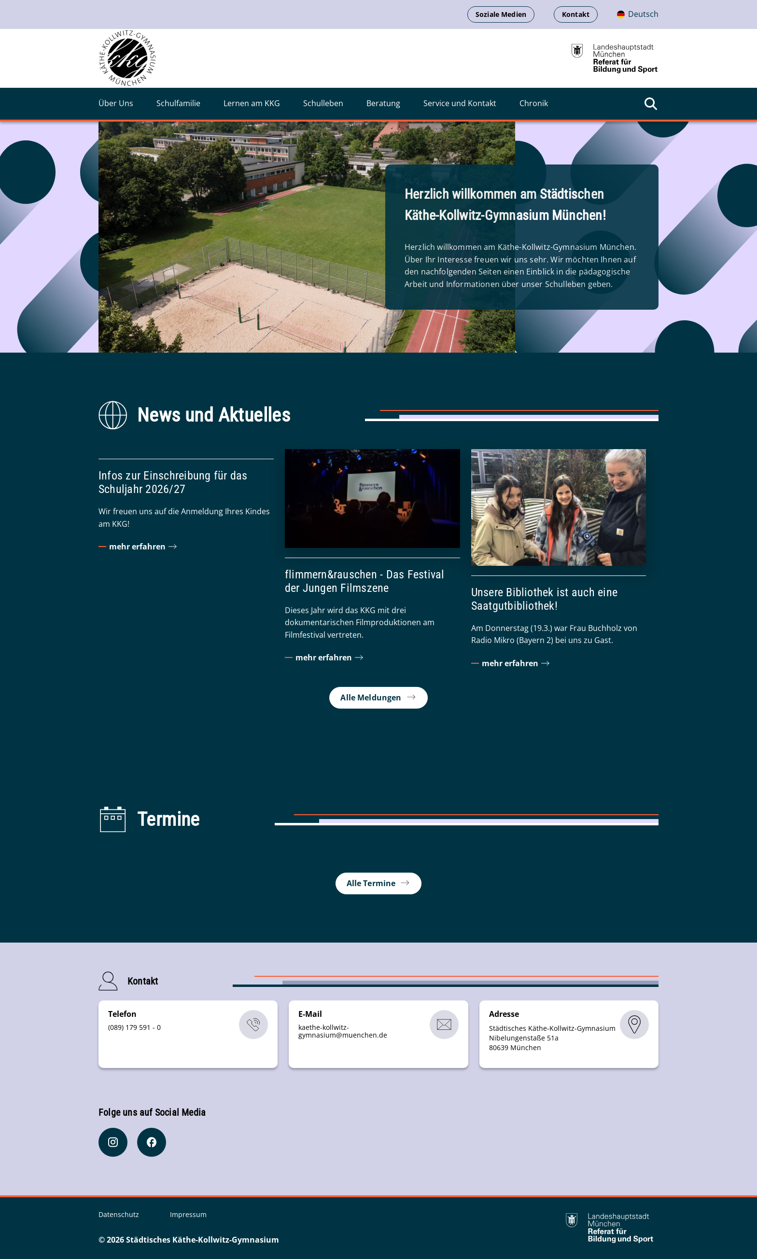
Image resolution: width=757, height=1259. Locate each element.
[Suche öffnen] (651, 103)
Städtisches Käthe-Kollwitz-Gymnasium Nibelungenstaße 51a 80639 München (552, 1038)
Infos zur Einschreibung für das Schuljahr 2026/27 (172, 482)
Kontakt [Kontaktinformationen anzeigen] (575, 14)
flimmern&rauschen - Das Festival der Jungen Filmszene (365, 581)
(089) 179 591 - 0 (134, 1027)
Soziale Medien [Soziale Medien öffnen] (501, 14)
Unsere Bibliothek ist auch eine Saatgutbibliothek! (544, 599)
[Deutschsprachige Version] (638, 14)
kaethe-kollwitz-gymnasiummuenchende (342, 1031)
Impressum (188, 1214)
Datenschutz (119, 1214)
